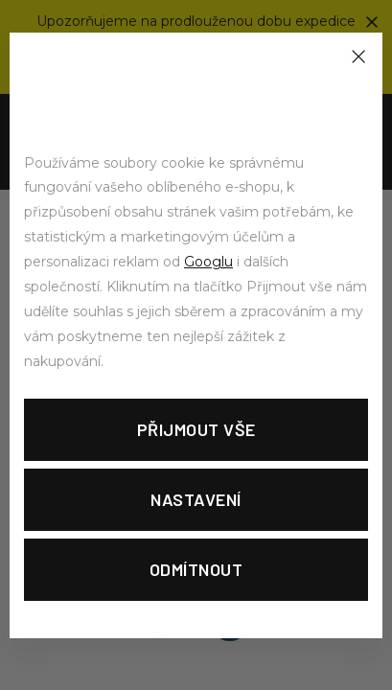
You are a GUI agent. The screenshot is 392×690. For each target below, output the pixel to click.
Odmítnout (196, 569)
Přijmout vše (196, 429)
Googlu (208, 261)
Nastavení (196, 499)
